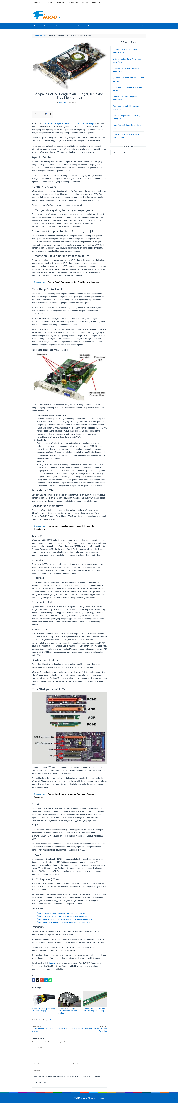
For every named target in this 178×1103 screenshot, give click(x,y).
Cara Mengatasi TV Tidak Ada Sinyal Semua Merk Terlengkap (89, 1028)
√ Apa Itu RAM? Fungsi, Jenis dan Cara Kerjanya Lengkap (61, 913)
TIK (40, 1020)
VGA (50, 1020)
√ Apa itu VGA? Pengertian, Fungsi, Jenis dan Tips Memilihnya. (68, 123)
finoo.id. (84, 1098)
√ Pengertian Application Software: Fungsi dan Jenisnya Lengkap (64, 919)
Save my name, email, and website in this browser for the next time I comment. (67, 1076)
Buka (48, 114)
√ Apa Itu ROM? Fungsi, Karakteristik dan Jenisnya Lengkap (62, 916)
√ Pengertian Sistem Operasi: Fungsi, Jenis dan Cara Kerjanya (63, 922)
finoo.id (51, 963)
